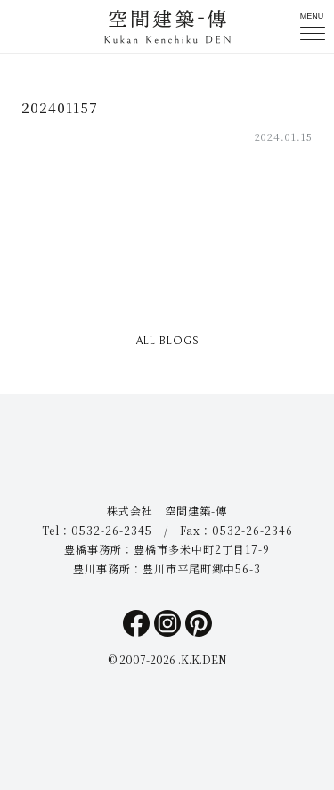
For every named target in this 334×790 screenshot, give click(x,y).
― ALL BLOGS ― (167, 341)
